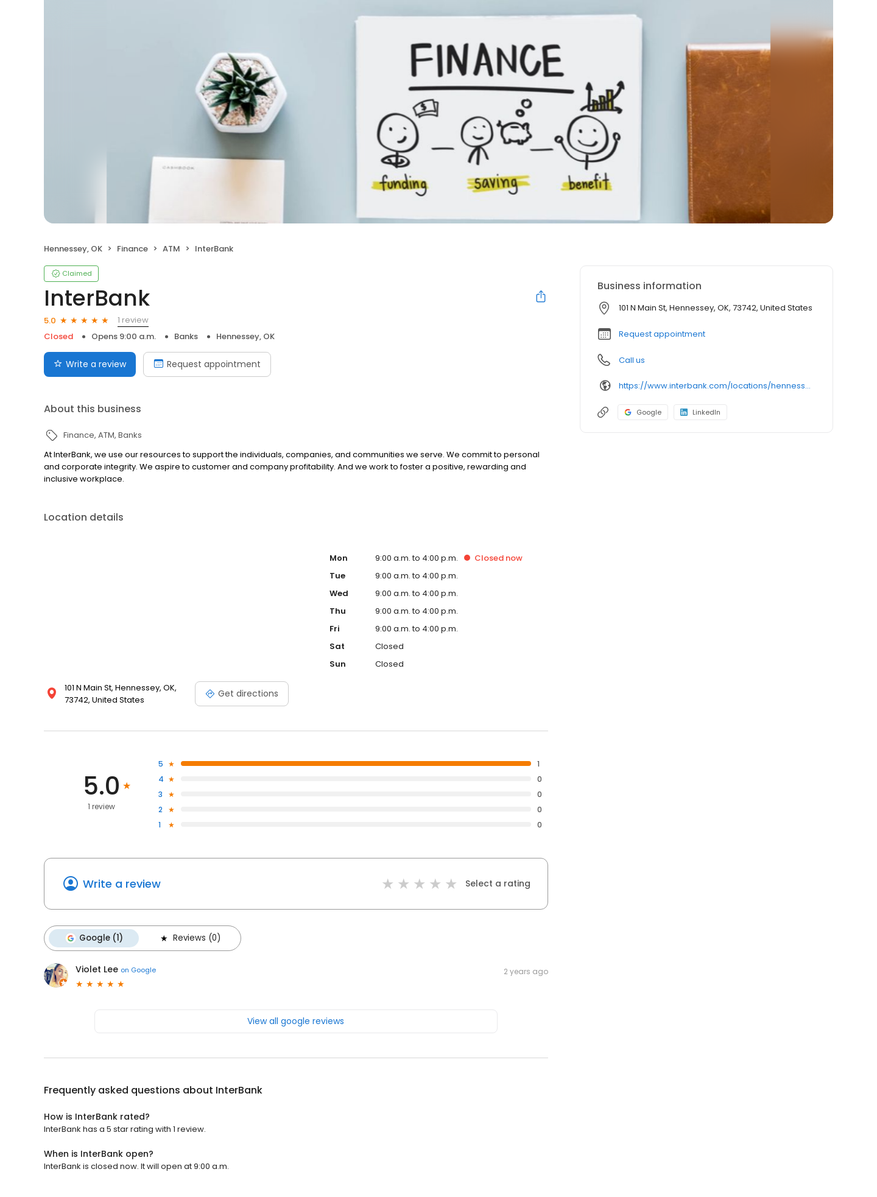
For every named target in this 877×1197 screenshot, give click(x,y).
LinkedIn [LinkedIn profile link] (700, 412)
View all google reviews (295, 1021)
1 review (133, 320)
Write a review (122, 883)
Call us (632, 360)
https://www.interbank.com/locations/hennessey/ (717, 385)
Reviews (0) (189, 938)
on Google (138, 970)
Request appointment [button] (662, 334)
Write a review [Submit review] (90, 364)
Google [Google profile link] (642, 412)
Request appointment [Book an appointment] (207, 364)
